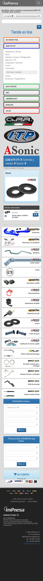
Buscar (21, 430)
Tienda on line (21, 32)
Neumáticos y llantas (13, 52)
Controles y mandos (13, 72)
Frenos (7, 65)
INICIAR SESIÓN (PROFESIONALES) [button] (28, 16)
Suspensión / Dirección (13, 63)
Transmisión (9, 68)
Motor (7, 54)
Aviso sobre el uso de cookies (23, 499)
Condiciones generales (17, 501)
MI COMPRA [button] (8, 16)
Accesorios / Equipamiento (15, 79)
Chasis (7, 76)
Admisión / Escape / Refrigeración (18, 57)
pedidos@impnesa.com (32, 543)
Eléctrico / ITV (10, 60)
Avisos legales (32, 501)
